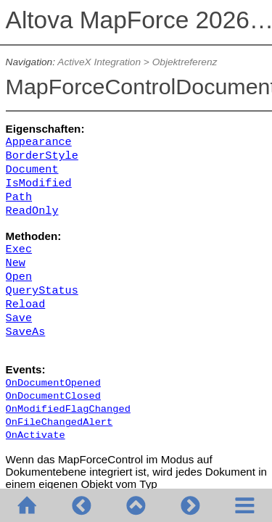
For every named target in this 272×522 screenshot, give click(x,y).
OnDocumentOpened (53, 383)
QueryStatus (42, 290)
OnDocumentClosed (53, 396)
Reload (26, 304)
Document (32, 169)
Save (19, 318)
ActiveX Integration (99, 62)
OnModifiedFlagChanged (68, 409)
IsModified (39, 183)
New (15, 263)
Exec (19, 249)
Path (19, 197)
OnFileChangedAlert (59, 422)
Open (19, 276)
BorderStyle (42, 155)
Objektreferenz (185, 62)
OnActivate (35, 435)
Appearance (39, 142)
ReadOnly (32, 211)
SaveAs (26, 332)
